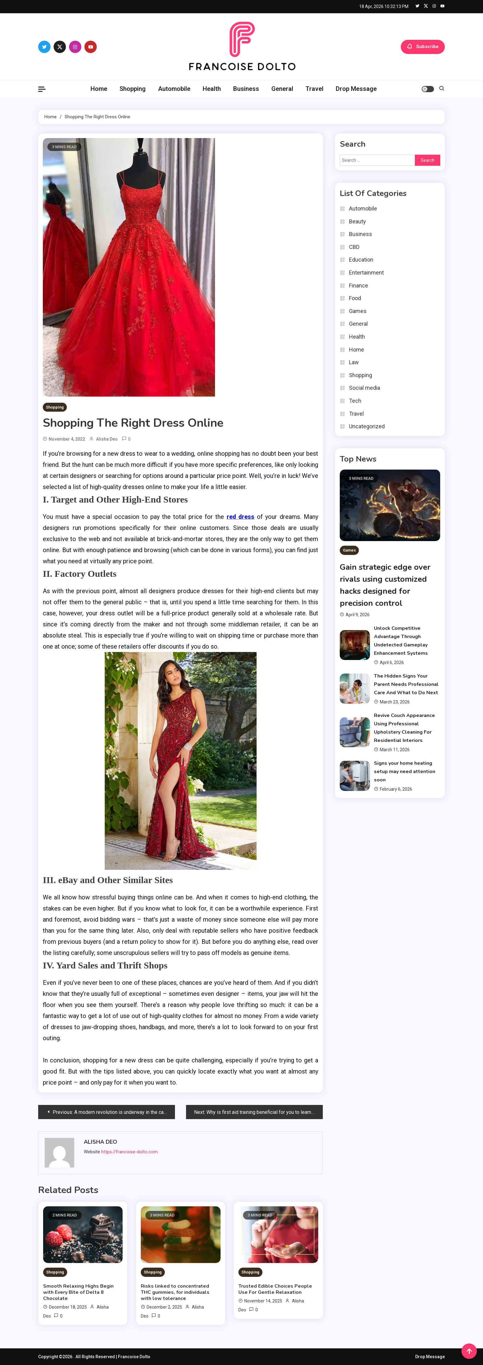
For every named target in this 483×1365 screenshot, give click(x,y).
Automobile (174, 88)
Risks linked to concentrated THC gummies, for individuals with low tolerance (175, 1292)
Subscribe (423, 46)
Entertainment (366, 272)
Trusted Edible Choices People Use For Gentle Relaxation (275, 1289)
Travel (314, 88)
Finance (358, 285)
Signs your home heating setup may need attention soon (404, 771)
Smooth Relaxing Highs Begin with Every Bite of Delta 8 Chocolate (78, 1292)
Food (355, 298)
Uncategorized (367, 426)
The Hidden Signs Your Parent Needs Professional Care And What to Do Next (406, 684)
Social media (364, 388)
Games (358, 311)
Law (354, 362)
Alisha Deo (107, 439)
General (282, 88)
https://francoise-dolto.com (129, 1152)
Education (361, 259)
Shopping (133, 88)
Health (212, 88)
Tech (355, 400)
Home (99, 88)
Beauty (357, 221)
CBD (354, 247)
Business (246, 88)
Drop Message (356, 88)
